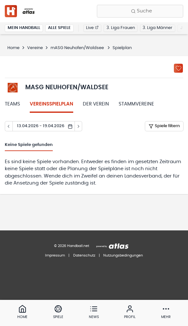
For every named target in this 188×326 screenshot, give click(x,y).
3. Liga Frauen (120, 28)
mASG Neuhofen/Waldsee (78, 48)
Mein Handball (24, 28)
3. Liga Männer (157, 28)
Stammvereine (136, 104)
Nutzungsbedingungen (123, 255)
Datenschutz (84, 255)
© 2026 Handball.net (71, 246)
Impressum (55, 255)
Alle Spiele (59, 28)
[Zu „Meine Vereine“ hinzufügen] (178, 68)
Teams (12, 104)
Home (13, 48)
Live (92, 28)
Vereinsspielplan (51, 104)
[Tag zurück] (8, 126)
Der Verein (96, 104)
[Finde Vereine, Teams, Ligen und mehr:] (140, 11)
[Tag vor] (78, 126)
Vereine (35, 48)
